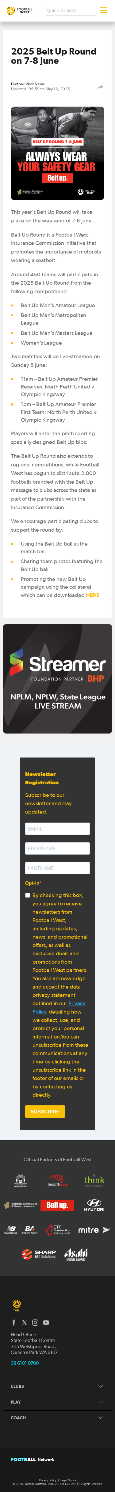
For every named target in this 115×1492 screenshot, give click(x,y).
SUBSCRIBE (45, 1111)
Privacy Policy (47, 1480)
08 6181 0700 (25, 1363)
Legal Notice (68, 1480)
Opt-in (32, 883)
